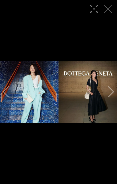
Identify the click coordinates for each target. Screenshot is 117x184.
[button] (6, 92)
